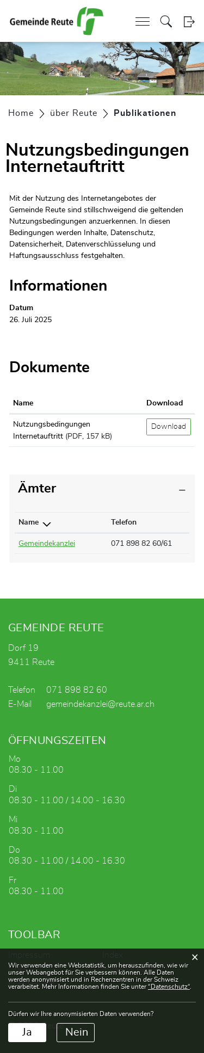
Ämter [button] (37, 488)
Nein (76, 1032)
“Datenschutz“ (169, 986)
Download (168, 426)
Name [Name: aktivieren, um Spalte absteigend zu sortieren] (28, 522)
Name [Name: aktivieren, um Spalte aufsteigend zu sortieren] (23, 403)
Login (189, 21)
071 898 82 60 (76, 690)
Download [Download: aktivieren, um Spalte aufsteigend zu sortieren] (164, 403)
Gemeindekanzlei (46, 543)
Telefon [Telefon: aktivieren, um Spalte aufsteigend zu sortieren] (124, 522)
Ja (27, 1032)
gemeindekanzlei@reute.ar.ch (100, 704)
